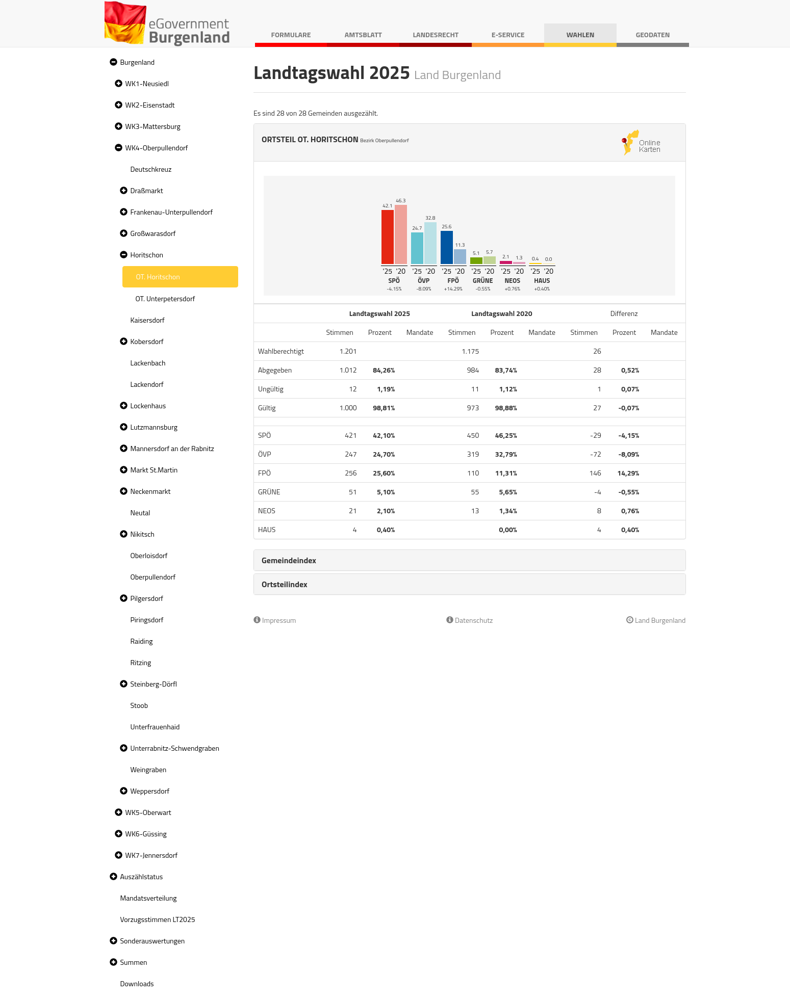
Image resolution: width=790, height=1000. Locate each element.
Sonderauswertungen (152, 940)
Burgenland (137, 62)
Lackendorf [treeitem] (147, 384)
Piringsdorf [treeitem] (147, 619)
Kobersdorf (147, 341)
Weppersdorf (150, 790)
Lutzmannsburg (154, 427)
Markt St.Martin (154, 469)
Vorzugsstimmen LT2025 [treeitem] (157, 919)
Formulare (291, 34)
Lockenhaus (148, 405)
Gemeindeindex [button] (289, 560)
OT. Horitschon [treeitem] (158, 276)
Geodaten (653, 34)
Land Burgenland (656, 620)
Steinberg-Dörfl (154, 683)
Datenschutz (469, 620)
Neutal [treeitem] (140, 512)
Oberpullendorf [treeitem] (153, 576)
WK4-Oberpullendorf (156, 147)
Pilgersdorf (147, 598)
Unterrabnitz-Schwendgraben (175, 748)
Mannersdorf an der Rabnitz (172, 448)
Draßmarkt (147, 190)
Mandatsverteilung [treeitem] (148, 897)
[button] (112, 62)
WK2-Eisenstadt (150, 104)
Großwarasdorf (153, 233)
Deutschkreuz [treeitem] (151, 169)
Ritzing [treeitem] (141, 662)
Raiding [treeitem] (142, 641)
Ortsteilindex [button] (285, 584)
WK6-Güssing (146, 833)
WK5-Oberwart (148, 812)
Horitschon (147, 254)
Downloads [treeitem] (137, 983)
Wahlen (581, 34)
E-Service (508, 34)
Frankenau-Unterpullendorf (172, 211)
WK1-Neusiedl (147, 83)
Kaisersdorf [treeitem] (148, 319)
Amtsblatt (363, 34)
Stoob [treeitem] (139, 705)
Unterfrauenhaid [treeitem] (155, 726)
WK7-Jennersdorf (151, 855)
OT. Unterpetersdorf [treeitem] (165, 298)
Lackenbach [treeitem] (148, 362)
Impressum (274, 620)
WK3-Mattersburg (153, 126)
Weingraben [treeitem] (149, 769)
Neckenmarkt (151, 491)
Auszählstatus (141, 876)
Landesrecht (435, 34)
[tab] (469, 560)
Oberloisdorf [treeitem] (149, 555)
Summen (133, 962)
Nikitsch (143, 534)
